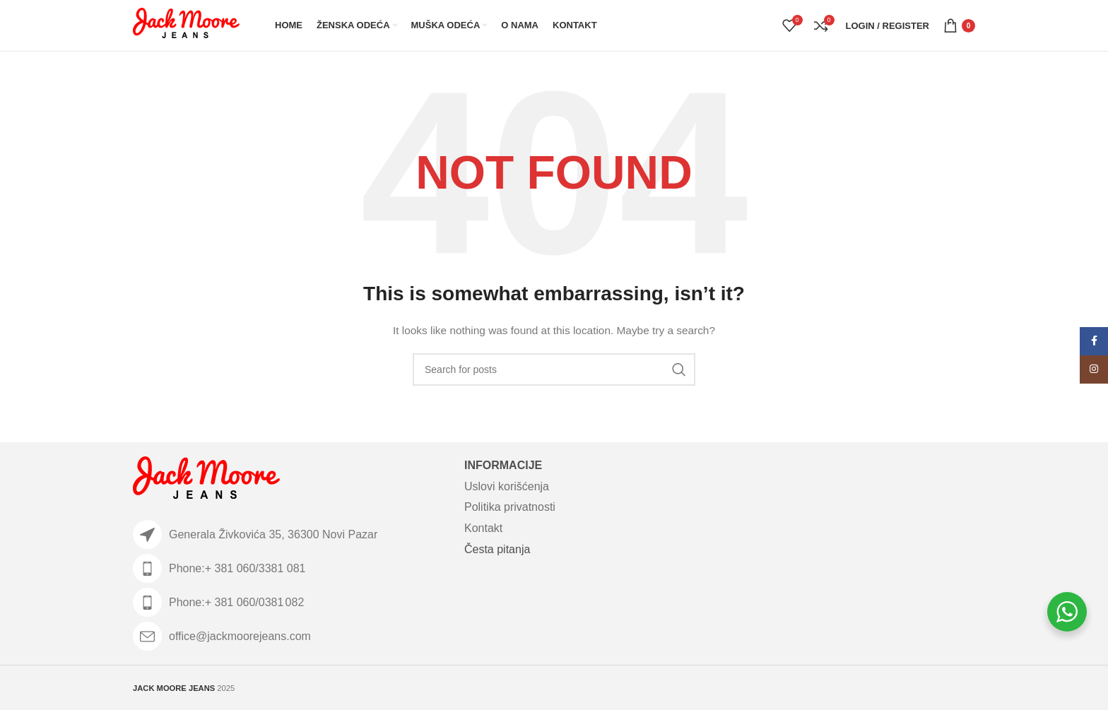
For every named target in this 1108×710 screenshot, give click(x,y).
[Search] (554, 369)
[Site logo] (186, 24)
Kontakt (483, 528)
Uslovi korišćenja (506, 486)
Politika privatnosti (509, 507)
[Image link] (206, 480)
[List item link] (291, 568)
